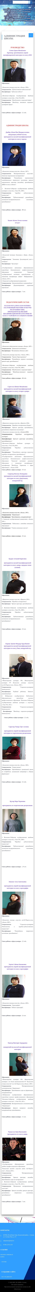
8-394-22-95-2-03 (6, 1244)
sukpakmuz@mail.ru (7, 1240)
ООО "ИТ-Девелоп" (6, 1276)
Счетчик (4, 1261)
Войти (2, 1256)
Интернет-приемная (6, 1254)
